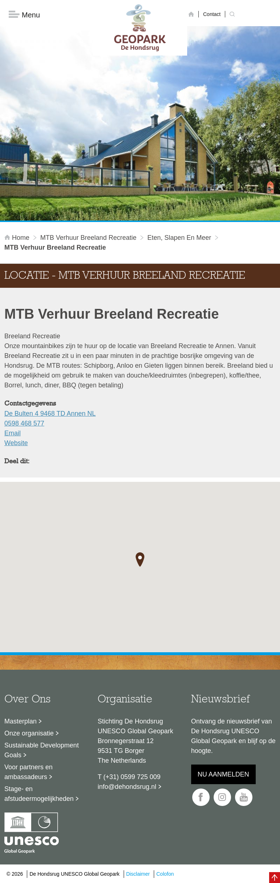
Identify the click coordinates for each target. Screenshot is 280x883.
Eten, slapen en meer (179, 237)
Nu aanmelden (223, 774)
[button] (140, 559)
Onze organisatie (29, 733)
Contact (212, 14)
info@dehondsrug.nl (127, 786)
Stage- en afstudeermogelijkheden (39, 793)
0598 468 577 (24, 423)
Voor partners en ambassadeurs (28, 772)
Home (17, 237)
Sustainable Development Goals (41, 750)
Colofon (165, 874)
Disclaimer (138, 874)
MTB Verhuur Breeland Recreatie (88, 237)
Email (12, 433)
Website (16, 443)
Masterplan (20, 721)
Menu (24, 15)
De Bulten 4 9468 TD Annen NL (50, 413)
